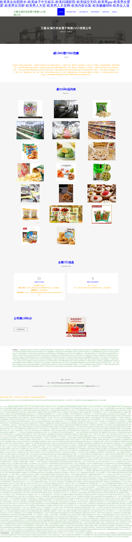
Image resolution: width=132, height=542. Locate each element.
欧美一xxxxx (98, 427)
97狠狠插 (105, 495)
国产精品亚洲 (23, 469)
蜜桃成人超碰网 (35, 528)
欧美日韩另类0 (118, 438)
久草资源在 (90, 480)
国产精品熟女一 (71, 431)
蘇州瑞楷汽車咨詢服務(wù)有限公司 (35, 370)
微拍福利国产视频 (82, 422)
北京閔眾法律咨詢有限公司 (47, 354)
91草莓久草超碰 (57, 429)
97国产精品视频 (71, 435)
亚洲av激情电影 (53, 468)
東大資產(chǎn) (60, 367)
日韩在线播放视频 (107, 501)
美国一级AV (53, 422)
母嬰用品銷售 (16, 363)
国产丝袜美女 (109, 429)
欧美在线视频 (58, 458)
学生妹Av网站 (119, 413)
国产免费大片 (56, 519)
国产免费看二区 (35, 480)
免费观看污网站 (27, 493)
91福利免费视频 (13, 524)
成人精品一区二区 (47, 436)
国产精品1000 (119, 490)
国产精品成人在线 (17, 449)
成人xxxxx (68, 497)
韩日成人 (25, 499)
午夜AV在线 (116, 541)
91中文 (4, 477)
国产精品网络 (126, 515)
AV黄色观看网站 (83, 436)
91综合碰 (55, 497)
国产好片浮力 (4, 449)
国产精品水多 (32, 513)
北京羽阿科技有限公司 (52, 365)
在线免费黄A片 (113, 422)
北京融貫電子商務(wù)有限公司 (93, 369)
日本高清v (116, 519)
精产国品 (49, 490)
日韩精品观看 (73, 451)
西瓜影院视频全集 (63, 517)
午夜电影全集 (60, 440)
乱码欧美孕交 (67, 457)
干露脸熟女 (39, 521)
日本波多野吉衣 (19, 475)
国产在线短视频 (85, 513)
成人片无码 (117, 502)
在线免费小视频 (90, 475)
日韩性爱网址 (49, 477)
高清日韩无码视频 (115, 458)
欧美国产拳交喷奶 (12, 444)
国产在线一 (11, 433)
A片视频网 (83, 471)
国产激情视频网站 (112, 424)
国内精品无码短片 (99, 431)
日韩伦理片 (74, 497)
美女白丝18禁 (7, 508)
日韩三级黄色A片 (72, 449)
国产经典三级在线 (29, 457)
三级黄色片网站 (44, 480)
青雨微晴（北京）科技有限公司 (91, 370)
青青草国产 (52, 479)
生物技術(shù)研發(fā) (91, 359)
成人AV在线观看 (23, 521)
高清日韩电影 (67, 512)
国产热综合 (93, 455)
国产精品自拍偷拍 (91, 482)
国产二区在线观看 (58, 411)
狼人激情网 (21, 515)
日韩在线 (13, 429)
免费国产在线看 (15, 484)
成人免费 (70, 471)
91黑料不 (125, 510)
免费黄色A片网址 (72, 422)
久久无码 (119, 515)
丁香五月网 (82, 458)
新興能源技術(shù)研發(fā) (27, 363)
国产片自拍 (6, 457)
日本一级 (9, 493)
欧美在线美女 (33, 537)
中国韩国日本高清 (121, 427)
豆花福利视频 (68, 486)
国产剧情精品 (42, 414)
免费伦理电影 (24, 464)
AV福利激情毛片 (117, 517)
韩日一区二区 (103, 424)
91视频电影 (73, 425)
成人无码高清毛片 (44, 468)
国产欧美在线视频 (9, 416)
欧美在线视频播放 (16, 502)
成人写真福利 (37, 462)
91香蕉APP (22, 411)
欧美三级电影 (107, 508)
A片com (5, 515)
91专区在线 (85, 464)
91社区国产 (84, 411)
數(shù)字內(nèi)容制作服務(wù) (43, 361)
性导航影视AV (117, 447)
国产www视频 (62, 499)
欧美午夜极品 (52, 420)
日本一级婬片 (100, 413)
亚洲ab (87, 446)
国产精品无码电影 (72, 416)
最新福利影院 (71, 493)
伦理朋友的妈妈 (35, 477)
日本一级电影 (38, 475)
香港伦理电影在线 (44, 425)
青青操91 (103, 523)
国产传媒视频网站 (17, 493)
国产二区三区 (29, 411)
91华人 (125, 438)
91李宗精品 (109, 499)
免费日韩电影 (13, 431)
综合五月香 (79, 433)
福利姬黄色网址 (92, 449)
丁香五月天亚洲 (47, 506)
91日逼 (24, 517)
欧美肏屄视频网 (15, 537)
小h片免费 (16, 438)
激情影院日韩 (96, 502)
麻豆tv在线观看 (13, 447)
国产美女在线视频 (105, 442)
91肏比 (13, 508)
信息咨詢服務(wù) (23, 358)
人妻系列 (74, 440)
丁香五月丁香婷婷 (95, 513)
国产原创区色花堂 (104, 422)
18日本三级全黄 (70, 513)
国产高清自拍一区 (8, 499)
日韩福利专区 (56, 510)
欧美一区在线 (110, 444)
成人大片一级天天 (117, 501)
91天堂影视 (46, 512)
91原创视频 (99, 510)
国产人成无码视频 (93, 422)
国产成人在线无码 (117, 510)
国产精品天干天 (23, 424)
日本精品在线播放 (7, 506)
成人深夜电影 (8, 422)
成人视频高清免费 (102, 484)
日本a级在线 (32, 521)
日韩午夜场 (93, 484)
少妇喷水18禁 (111, 479)
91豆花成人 (34, 490)
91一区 (76, 504)
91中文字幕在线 (101, 440)
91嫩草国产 (53, 515)
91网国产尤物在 (100, 526)
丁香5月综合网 (48, 460)
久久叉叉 (27, 486)
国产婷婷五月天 (24, 484)
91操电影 (70, 504)
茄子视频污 (128, 424)
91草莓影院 (92, 429)
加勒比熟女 (26, 422)
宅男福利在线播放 (37, 495)
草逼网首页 (32, 427)
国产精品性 (36, 411)
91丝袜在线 (21, 501)
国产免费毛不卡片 (111, 515)
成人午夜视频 (14, 471)
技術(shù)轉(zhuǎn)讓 (61, 370)
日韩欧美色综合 (117, 491)
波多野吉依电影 (8, 438)
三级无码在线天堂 (16, 491)
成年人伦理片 (59, 512)
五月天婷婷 (109, 523)
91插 (35, 501)
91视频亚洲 (119, 539)
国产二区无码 (45, 517)
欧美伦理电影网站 (68, 436)
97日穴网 (62, 462)
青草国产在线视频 (99, 420)
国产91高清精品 (83, 418)
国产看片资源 (101, 438)
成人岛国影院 (28, 488)
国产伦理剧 (92, 490)
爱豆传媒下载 (110, 513)
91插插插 (69, 491)
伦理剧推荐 (43, 491)
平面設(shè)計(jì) (50, 370)
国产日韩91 (60, 424)
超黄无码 (16, 504)
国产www (52, 512)
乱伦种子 (42, 411)
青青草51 (14, 501)
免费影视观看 (87, 442)
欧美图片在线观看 (17, 413)
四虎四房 (5, 510)
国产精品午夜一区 (33, 424)
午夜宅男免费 (37, 431)
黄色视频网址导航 (71, 460)
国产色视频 (101, 491)
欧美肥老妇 (94, 497)
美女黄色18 (56, 484)
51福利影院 (54, 513)
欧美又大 (113, 442)
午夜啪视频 (29, 517)
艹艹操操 (76, 436)
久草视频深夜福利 (99, 493)
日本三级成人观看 (75, 484)
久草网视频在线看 (102, 455)
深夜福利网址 (114, 453)
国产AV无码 (68, 440)
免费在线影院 (61, 501)
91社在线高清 (12, 442)
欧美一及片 (27, 512)
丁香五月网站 (33, 482)
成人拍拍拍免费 (61, 447)
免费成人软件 (117, 469)
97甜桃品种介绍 (61, 491)
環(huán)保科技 (40, 363)
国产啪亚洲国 (54, 495)
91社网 (71, 469)
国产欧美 (64, 449)
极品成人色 (49, 482)
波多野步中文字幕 (109, 493)
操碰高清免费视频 (51, 440)
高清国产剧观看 (23, 468)
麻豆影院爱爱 (61, 464)
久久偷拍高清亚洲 (109, 468)
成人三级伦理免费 (52, 414)
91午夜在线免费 (118, 468)
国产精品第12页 (85, 484)
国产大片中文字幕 (8, 455)
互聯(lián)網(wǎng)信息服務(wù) (101, 363)
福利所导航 (39, 513)
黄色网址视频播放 (127, 469)
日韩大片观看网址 (78, 447)
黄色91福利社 (125, 521)
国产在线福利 (83, 517)
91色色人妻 (96, 451)
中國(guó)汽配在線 (72, 361)
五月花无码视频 (44, 479)
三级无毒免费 (8, 501)
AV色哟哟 (55, 469)
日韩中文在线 (55, 435)
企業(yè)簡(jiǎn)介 (71, 12)
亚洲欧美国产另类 (116, 524)
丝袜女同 (42, 477)
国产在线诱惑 (4, 504)
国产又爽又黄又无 (32, 453)
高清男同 (122, 526)
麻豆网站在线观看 (7, 469)
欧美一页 (82, 526)
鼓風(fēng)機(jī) (34, 369)
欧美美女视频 (106, 539)
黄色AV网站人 (116, 521)
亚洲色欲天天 (4, 425)
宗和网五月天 (124, 458)
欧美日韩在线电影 (6, 541)
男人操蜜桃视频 (34, 446)
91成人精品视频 (13, 418)
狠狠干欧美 (92, 464)
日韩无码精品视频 (98, 541)
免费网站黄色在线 (98, 468)
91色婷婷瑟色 (57, 451)
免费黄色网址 (115, 508)
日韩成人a (97, 523)
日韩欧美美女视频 (87, 486)
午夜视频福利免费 (62, 523)
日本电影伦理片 (32, 464)
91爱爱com (55, 460)
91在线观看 (29, 524)
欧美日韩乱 (59, 479)
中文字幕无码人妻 (44, 424)
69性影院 (57, 427)
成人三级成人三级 (46, 442)
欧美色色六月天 (69, 420)
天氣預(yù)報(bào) (92, 365)
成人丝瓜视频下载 (13, 425)
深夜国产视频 (81, 519)
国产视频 (43, 524)
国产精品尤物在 (20, 458)
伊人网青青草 (23, 453)
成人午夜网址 (36, 479)
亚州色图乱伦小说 (24, 451)
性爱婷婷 (48, 464)
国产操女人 (101, 460)
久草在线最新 (46, 488)
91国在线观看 (80, 460)
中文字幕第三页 (21, 444)
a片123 (76, 488)
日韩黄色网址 (60, 486)
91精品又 (103, 513)
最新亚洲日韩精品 (49, 458)
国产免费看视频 (41, 482)
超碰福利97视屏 (86, 512)
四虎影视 (104, 444)
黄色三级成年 (31, 469)
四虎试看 (92, 433)
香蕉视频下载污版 (113, 495)
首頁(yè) (61, 12)
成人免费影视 (108, 541)
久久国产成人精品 (99, 466)
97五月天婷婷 (118, 464)
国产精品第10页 (26, 541)
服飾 (54, 367)
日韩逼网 (21, 425)
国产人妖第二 (42, 451)
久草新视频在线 (35, 473)
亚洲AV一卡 (82, 475)
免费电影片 (45, 455)
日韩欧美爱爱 (52, 455)
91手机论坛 (10, 517)
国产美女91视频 (67, 521)
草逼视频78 (96, 458)
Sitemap (97, 390)
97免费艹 (50, 475)
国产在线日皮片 (91, 517)
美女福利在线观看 (13, 515)
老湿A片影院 (81, 482)
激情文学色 (114, 504)
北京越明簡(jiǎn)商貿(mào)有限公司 (29, 354)
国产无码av (74, 482)
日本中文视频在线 (34, 491)
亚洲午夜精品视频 (65, 484)
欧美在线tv (101, 497)
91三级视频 (86, 537)
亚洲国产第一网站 (68, 477)
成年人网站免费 (110, 490)
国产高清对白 (25, 537)
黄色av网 (12, 475)
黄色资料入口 (123, 512)
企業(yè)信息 (105, 12)
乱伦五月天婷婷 (30, 497)
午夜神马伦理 (100, 517)
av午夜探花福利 (15, 486)
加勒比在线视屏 (108, 497)
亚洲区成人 (21, 510)
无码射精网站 (43, 446)
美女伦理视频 (68, 411)
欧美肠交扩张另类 (38, 458)
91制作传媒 (103, 462)
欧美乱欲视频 (114, 460)
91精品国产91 (112, 451)
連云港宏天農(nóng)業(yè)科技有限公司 (97, 367)
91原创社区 (56, 471)
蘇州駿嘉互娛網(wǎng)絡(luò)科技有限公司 (33, 356)
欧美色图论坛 (74, 438)
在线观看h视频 (27, 413)
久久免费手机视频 (109, 413)
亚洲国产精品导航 (110, 420)
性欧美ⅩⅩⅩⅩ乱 (60, 420)
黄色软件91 (94, 460)
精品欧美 (16, 521)
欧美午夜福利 (26, 539)
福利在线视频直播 (47, 418)
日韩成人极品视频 (125, 502)
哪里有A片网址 (41, 490)
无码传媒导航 (33, 484)
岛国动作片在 (65, 475)
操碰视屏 (123, 429)
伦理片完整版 (120, 455)
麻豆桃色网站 (107, 524)
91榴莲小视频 (82, 438)
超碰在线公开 (33, 502)
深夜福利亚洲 (65, 506)
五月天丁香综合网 (77, 537)
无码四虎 (119, 442)
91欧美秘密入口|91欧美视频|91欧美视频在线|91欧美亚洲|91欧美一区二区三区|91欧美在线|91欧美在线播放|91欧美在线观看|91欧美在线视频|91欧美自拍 (59, 533)
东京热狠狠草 (65, 451)
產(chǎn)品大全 (83, 12)
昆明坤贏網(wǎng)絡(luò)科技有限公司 (55, 363)
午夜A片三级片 (82, 466)
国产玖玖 (103, 515)
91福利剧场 (79, 442)
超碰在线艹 (74, 457)
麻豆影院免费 (16, 513)
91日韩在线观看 (53, 517)
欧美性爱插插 (75, 429)
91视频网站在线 (49, 427)
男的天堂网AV (12, 458)
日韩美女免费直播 (98, 504)
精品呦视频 (63, 519)
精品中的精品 (63, 435)
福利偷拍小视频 (76, 411)
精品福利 (30, 499)
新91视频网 (102, 436)
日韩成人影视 (21, 431)
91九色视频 (100, 425)
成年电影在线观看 (68, 541)
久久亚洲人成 (15, 451)
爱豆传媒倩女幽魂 (82, 440)
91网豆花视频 (72, 442)
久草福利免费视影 (53, 528)
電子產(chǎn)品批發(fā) (71, 367)
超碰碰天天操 (85, 424)
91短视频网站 (32, 506)
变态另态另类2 (101, 499)
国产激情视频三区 (26, 495)
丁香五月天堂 (92, 411)
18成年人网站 (51, 446)
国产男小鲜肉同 (104, 433)
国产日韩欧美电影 (17, 435)
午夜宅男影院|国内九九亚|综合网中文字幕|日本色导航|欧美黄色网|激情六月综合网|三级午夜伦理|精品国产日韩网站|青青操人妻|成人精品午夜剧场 (65, 530)
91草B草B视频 (63, 431)
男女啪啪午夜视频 (69, 446)
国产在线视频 (10, 477)
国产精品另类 (108, 521)
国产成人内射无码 (23, 414)
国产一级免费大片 (60, 453)
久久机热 (25, 435)
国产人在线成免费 (62, 422)
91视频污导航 (46, 495)
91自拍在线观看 (119, 418)
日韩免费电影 (87, 447)
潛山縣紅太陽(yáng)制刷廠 (35, 358)
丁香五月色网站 (74, 413)
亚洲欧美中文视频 (16, 528)
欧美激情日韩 (123, 477)
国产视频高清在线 (124, 446)
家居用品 (17, 356)
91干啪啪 (69, 524)
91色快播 (56, 444)
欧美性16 (65, 455)
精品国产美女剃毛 (17, 422)
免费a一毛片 (29, 458)
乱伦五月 (124, 499)
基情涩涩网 (33, 460)
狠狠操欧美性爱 (54, 466)
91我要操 (69, 473)
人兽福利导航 (73, 506)
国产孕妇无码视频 (74, 517)
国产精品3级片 (96, 414)
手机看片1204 (49, 444)
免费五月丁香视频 (16, 480)
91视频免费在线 (4, 519)
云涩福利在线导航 (121, 451)
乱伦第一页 (10, 468)
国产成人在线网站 (61, 433)
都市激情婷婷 (104, 451)
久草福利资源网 (42, 453)
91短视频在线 (117, 523)
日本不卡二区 (53, 424)
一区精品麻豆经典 (95, 435)
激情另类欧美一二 (92, 491)
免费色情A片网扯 (111, 475)
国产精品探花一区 (92, 477)
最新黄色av (8, 513)
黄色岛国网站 (91, 427)
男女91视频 (128, 482)
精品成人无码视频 (87, 508)
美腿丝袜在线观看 (40, 497)
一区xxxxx (55, 418)
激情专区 (51, 537)
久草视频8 (21, 466)
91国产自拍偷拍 (27, 416)
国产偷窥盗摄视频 (115, 416)
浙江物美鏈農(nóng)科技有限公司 (54, 356)
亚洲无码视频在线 (40, 471)
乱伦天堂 (78, 513)
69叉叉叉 (81, 523)
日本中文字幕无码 (54, 462)
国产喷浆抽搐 (44, 493)
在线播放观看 (58, 480)
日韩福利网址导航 (120, 493)
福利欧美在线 (109, 502)
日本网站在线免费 (12, 440)
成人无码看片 (49, 471)
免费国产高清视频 (71, 515)
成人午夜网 (31, 435)
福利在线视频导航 (21, 519)
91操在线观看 (98, 501)
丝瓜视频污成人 (85, 515)
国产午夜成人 (34, 438)
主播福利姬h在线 (16, 460)
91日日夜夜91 (77, 424)
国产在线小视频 (21, 490)
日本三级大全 (97, 480)
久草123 (103, 502)
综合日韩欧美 (25, 427)
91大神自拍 (5, 414)
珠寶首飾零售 (29, 361)
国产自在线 (90, 471)
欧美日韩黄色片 (92, 499)
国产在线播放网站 (81, 453)
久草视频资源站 (70, 433)
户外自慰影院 (95, 416)
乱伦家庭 (126, 422)
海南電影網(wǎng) (62, 358)
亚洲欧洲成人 (7, 429)
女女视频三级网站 (35, 539)
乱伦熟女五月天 (31, 418)
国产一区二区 (92, 413)
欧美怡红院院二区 (5, 427)
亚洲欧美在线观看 (36, 442)
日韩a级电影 (46, 499)
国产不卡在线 (93, 425)
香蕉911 (34, 416)
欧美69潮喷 (30, 429)
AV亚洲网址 (19, 457)
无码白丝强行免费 (87, 502)
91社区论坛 (89, 468)
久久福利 (103, 480)
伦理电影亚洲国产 (83, 449)
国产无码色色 (105, 473)
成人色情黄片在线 (74, 455)
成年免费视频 (7, 528)
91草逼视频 (46, 523)
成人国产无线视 (73, 490)
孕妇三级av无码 (108, 491)
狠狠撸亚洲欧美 (112, 414)
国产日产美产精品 (5, 471)
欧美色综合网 (18, 416)
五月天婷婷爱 (39, 469)
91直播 (13, 453)
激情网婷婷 (34, 512)
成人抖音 (54, 521)
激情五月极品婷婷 (33, 414)
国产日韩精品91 (40, 427)
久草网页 (45, 475)
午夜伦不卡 (83, 420)
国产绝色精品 (63, 466)
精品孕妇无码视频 (72, 466)
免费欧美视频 (92, 479)
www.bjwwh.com (48, 390)
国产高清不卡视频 (96, 444)
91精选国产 (15, 469)
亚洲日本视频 (90, 453)
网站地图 (103, 404)
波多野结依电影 (125, 420)
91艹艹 (17, 436)
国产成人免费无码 (105, 458)
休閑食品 (55, 390)
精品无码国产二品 (18, 512)
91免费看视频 (31, 504)
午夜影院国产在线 (88, 501)
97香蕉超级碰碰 (25, 480)
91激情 (64, 524)
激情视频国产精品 (47, 429)
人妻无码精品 (111, 418)
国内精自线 (88, 414)
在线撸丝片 (21, 447)
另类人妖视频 (34, 486)
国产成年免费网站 (113, 446)
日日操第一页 (64, 442)
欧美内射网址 (44, 462)
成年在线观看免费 (56, 526)
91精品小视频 (44, 528)
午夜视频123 (18, 482)
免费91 (127, 440)
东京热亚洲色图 (25, 528)
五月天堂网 (62, 528)
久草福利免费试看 (112, 506)
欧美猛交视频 (116, 431)
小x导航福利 (81, 510)
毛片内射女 (83, 491)
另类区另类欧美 (98, 469)
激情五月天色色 (121, 433)
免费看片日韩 (53, 523)
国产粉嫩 (69, 499)
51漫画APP (118, 479)
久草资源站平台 (16, 541)
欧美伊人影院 (101, 449)
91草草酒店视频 (94, 424)
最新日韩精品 (42, 438)
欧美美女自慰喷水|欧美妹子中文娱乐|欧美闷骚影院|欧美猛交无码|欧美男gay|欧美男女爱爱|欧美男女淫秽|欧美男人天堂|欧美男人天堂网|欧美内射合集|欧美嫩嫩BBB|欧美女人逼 (50, 404)
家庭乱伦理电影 (54, 431)
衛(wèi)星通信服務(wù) (50, 358)
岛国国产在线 (121, 506)
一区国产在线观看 (65, 539)
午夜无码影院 (101, 537)
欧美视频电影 (95, 524)
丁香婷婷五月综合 (39, 457)
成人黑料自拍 (57, 482)
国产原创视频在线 (20, 433)
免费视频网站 (55, 508)
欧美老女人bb (56, 442)
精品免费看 (26, 449)
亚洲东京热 (86, 425)
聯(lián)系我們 (95, 12)
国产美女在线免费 (119, 497)
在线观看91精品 (11, 526)
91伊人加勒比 (122, 473)
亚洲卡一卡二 (98, 488)
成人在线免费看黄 (108, 488)
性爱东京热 (89, 458)
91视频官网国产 (55, 473)
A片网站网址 (107, 504)
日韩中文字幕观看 (55, 413)
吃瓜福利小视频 (120, 440)
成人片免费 (119, 480)
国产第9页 (125, 480)
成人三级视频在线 (121, 484)
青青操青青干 (76, 524)
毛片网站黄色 (109, 526)
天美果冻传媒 (90, 466)
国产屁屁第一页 (67, 479)
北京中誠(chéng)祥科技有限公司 (109, 361)
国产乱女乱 (61, 497)
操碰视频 (117, 444)
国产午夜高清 (49, 484)
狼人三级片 (116, 526)
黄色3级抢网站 (83, 413)
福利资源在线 (64, 427)
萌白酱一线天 (22, 497)
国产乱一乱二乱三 (125, 462)
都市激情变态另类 (119, 482)
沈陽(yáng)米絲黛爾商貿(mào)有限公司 (89, 361)
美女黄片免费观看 (30, 510)
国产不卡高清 (87, 462)
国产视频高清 (29, 433)
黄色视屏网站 (11, 462)
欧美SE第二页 (76, 491)
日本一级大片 (4, 411)
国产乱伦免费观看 (90, 495)
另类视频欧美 (82, 488)
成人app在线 (86, 433)
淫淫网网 (97, 453)
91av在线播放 (95, 462)
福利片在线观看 (12, 414)
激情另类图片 (27, 442)
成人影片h (49, 451)
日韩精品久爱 (56, 539)
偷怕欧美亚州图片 (62, 414)
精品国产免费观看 (78, 462)
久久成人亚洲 (25, 491)
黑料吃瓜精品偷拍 (45, 447)
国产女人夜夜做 (12, 490)
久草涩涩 (126, 460)
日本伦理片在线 (6, 491)
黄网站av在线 (37, 524)
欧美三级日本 (9, 488)
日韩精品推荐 (54, 488)
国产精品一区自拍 (63, 488)
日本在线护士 (82, 457)
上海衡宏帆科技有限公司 (90, 358)
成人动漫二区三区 (37, 488)
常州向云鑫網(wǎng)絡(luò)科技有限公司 (34, 365)
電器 (86, 363)
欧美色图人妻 (15, 420)
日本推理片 (25, 482)
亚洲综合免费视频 (9, 539)
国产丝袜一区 (37, 433)
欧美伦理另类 (125, 524)
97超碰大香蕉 (87, 416)
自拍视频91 (11, 436)
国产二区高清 (54, 499)
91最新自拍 (87, 460)
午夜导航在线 (62, 468)
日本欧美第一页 (69, 501)
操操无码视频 (117, 488)
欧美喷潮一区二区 (32, 519)
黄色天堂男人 (38, 435)
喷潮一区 (18, 479)
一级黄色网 (89, 451)
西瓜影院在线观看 (126, 431)
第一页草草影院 (17, 499)
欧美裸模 (37, 422)
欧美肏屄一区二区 (80, 495)
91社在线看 (84, 499)
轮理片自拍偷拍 (77, 486)
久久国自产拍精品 (50, 449)
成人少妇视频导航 (95, 446)
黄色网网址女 (118, 449)
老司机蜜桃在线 (37, 436)
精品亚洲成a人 (49, 504)
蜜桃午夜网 (83, 480)
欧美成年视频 (20, 526)
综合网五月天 (79, 444)
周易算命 (99, 365)
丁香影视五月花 (107, 486)
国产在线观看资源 (106, 435)
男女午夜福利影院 (98, 508)
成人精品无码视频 (42, 420)
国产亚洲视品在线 (95, 515)
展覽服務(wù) (82, 367)
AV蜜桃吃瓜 (40, 502)
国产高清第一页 (125, 488)
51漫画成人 (40, 460)
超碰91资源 (116, 462)
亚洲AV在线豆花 (13, 510)
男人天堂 (71, 488)
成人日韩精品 (48, 510)
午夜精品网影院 (111, 455)
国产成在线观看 (13, 497)
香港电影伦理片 (100, 457)
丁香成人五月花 (110, 449)
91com (28, 490)
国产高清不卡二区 (9, 523)
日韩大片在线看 (6, 451)
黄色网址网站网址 (39, 508)
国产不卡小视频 (47, 469)
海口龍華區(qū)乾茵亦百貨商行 (75, 363)
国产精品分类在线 (111, 436)
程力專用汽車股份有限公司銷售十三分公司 (72, 369)
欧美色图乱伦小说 (108, 469)
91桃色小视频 (58, 524)
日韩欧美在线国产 (94, 436)
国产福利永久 (46, 413)
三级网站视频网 (39, 510)
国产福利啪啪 (7, 446)
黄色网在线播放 (126, 517)
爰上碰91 (60, 521)
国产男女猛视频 (76, 499)
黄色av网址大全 (45, 433)
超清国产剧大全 (92, 440)
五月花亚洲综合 (49, 457)
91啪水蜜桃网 (37, 517)
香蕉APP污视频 (29, 466)
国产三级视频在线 (90, 521)
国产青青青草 (38, 523)
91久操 (10, 449)
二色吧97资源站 (109, 438)
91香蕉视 (38, 418)
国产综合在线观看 (109, 411)
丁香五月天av (62, 513)
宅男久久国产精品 (54, 493)
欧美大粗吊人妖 (56, 506)
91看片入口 (94, 512)
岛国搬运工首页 (26, 477)
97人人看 (81, 521)
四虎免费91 (90, 431)
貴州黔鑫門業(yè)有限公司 (59, 361)
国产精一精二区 (25, 460)
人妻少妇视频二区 (33, 468)
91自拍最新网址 (72, 427)
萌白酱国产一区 (44, 422)
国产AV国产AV (72, 414)
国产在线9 (43, 440)
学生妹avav (124, 466)
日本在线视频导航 (122, 537)
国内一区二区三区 (66, 537)
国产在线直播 (90, 488)
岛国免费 (113, 471)
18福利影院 (29, 436)
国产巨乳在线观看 (82, 431)
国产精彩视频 (117, 429)
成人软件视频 (69, 464)
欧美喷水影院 (59, 438)
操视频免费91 (47, 435)
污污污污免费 (126, 486)
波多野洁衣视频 (115, 435)
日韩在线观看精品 (29, 475)
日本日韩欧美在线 (114, 512)
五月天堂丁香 (24, 513)
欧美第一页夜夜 (4, 418)
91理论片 (128, 484)
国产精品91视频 (69, 502)
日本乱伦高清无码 (72, 519)
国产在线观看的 (125, 523)
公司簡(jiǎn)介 (21, 334)
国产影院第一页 (58, 457)
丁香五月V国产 (52, 486)
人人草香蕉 (19, 442)
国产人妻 (93, 537)
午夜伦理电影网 (40, 449)
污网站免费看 (124, 435)
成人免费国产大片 (103, 477)
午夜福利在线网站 (5, 453)
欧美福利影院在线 (70, 528)
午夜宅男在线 (77, 464)
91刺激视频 (88, 519)
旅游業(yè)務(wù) (60, 354)
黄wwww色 (35, 425)
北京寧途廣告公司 (47, 367)
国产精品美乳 (25, 446)
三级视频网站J (47, 513)
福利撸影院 (62, 444)
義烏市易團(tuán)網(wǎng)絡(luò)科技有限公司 (78, 356)
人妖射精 (10, 424)
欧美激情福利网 (29, 523)
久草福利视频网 (68, 424)
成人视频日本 (121, 424)
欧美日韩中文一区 (39, 444)
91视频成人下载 (96, 473)
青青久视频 (27, 473)
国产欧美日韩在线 (108, 464)
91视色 (129, 451)
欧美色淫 (118, 420)
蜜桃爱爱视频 (22, 418)
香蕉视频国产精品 (57, 490)
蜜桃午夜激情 (16, 464)
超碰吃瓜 (120, 460)
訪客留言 (114, 12)
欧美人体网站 (78, 541)
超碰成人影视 (30, 444)
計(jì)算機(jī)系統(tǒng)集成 (110, 365)
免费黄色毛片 (33, 420)
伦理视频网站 (22, 471)
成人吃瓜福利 (36, 440)
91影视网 (76, 420)
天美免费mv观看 (37, 541)
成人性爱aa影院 (66, 429)
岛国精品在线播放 (66, 526)
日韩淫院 (112, 539)
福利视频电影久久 (117, 486)
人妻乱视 (53, 433)
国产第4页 (18, 539)
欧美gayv (104, 427)
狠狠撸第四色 (75, 526)
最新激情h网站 (36, 493)
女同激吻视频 (126, 442)
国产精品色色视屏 (25, 438)
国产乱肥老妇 (63, 493)
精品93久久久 (109, 466)
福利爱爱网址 (18, 477)
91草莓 (79, 515)
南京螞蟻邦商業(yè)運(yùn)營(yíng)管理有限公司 (73, 365)
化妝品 (89, 363)
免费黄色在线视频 (90, 510)
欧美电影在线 (66, 480)
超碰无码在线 (7, 495)
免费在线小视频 (111, 440)
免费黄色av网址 (86, 497)
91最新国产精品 (81, 451)
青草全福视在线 (108, 447)
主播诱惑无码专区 (85, 524)
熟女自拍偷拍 (20, 473)
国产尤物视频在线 (76, 512)
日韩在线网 (125, 464)
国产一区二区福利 (94, 418)
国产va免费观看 (33, 451)
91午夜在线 (12, 519)
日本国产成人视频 (103, 512)
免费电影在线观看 (80, 446)
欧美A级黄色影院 (97, 486)
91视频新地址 (17, 517)
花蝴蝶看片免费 (41, 416)
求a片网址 (6, 447)
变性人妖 (39, 413)
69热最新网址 (78, 502)
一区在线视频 (86, 539)
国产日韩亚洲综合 (22, 506)
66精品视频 (83, 477)
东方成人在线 (51, 453)
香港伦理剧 (69, 447)
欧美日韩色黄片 (84, 429)
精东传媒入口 (28, 425)
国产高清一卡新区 (91, 438)
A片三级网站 (14, 466)
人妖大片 (39, 512)
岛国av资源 (109, 462)
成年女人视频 (104, 414)
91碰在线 (32, 422)
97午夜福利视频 (121, 436)
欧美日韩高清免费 (16, 495)
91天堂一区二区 (38, 499)
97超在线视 (47, 508)
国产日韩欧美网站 (66, 482)
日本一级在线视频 (126, 447)
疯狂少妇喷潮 (70, 495)
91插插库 (80, 416)
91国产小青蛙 (104, 446)
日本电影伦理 (41, 484)
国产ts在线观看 (78, 501)
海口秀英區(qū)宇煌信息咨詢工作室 (49, 369)
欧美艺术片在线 (46, 539)
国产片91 (16, 455)
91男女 (97, 433)
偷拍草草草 (99, 495)
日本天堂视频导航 (109, 425)
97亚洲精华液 (81, 414)
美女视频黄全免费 (78, 469)
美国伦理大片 (49, 411)
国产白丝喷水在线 (95, 539)
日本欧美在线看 (49, 502)
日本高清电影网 (59, 446)
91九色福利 (65, 490)
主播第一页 (76, 458)
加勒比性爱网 (90, 420)
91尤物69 (9, 464)
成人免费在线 (69, 462)
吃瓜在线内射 (125, 541)
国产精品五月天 (45, 466)
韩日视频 (16, 468)
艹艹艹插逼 (37, 466)
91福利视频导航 (50, 438)
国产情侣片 (75, 521)
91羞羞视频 (94, 447)
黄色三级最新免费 (45, 515)
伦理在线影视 (111, 484)
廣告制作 (70, 358)
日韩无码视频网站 (109, 482)
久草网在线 (22, 436)
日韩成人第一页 (7, 435)
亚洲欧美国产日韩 (45, 526)
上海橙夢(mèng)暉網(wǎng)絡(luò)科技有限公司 (78, 354)
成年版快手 (123, 508)
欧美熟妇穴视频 (43, 486)
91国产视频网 (76, 479)
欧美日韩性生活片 (83, 490)
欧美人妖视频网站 (80, 493)
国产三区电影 (19, 508)
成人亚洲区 (59, 455)
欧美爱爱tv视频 (6, 480)
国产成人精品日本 (52, 491)
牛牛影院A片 (100, 482)
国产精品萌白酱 (57, 504)
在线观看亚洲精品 (84, 455)
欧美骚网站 (39, 506)
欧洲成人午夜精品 (16, 446)
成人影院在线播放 (54, 425)
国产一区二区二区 (105, 416)
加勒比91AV (22, 524)
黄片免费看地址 (76, 539)
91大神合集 (53, 447)
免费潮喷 (19, 440)
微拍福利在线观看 (13, 411)
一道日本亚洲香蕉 (74, 418)
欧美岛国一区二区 (102, 479)
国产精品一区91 (73, 510)
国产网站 (100, 447)
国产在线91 (13, 457)
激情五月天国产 (70, 444)
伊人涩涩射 (62, 460)
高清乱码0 (59, 449)
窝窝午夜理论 (89, 493)
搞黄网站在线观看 (100, 475)
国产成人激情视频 (34, 447)
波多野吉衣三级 (74, 475)
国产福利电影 (127, 457)
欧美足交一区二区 (65, 425)
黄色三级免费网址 (91, 457)
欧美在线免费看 (122, 453)
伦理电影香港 (64, 471)
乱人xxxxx (11, 504)
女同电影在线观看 (90, 526)
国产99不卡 (77, 477)
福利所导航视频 (111, 480)
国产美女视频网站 (86, 473)
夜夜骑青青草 (7, 420)
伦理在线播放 (103, 418)
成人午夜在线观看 (7, 413)
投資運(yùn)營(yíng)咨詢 (74, 370)
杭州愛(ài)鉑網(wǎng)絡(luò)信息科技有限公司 (72, 359)
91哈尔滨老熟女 (87, 541)
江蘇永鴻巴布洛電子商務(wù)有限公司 (69, 390)
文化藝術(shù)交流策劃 (104, 359)
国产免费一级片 (119, 411)
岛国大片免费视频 (63, 418)
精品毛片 (22, 486)
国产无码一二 (120, 471)
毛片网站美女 (108, 517)
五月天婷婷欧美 (124, 444)
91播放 (101, 524)
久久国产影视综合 (21, 429)
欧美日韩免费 (58, 541)
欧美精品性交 (29, 431)
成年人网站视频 (52, 501)
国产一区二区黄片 (10, 479)
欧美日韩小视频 (107, 510)
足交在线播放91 (65, 413)
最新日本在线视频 (89, 523)
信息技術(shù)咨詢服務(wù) (51, 359)
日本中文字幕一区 (97, 519)
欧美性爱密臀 (62, 495)
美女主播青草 (87, 444)
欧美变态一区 (100, 411)
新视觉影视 (29, 462)
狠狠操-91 (63, 473)
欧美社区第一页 (6, 502)
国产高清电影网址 (81, 468)
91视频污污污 (25, 502)
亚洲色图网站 (9, 521)
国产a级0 (34, 413)
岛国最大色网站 (8, 512)
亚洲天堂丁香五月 (63, 469)
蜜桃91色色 (76, 471)
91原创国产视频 (27, 440)
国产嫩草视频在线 (73, 523)
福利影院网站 (113, 433)
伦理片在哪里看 (75, 480)
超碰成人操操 (108, 431)
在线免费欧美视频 (24, 420)
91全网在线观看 (42, 537)
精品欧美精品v (63, 508)
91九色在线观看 (29, 501)
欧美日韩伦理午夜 (124, 519)
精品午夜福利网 (40, 504)
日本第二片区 (48, 519)
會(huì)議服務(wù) (78, 358)
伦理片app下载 (38, 429)
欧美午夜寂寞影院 (21, 462)
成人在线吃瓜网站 (18, 488)
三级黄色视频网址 (123, 495)
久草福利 (120, 422)
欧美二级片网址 (77, 508)
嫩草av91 (57, 537)
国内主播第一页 (70, 468)
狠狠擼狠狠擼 (50, 524)
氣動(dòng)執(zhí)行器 (24, 369)
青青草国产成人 (82, 427)
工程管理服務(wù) (103, 358)
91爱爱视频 (66, 438)
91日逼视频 (5, 497)
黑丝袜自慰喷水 (117, 499)
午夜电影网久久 (100, 429)
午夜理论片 (40, 519)
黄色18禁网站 (30, 471)
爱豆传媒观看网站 (16, 427)
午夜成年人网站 (61, 515)
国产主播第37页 (122, 504)
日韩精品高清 (5, 475)
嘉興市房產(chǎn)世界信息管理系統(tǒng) (31, 359)
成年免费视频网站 (70, 453)
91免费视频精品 (99, 521)
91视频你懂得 (28, 455)
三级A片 (14, 506)
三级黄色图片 (23, 504)
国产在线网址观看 (113, 477)
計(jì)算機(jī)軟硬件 (96, 356)
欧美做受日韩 (4, 433)
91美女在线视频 (80, 435)
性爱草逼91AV (84, 479)
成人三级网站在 (6, 460)
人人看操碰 (33, 449)
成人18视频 (89, 506)
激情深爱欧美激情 (45, 473)
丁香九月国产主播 (119, 513)
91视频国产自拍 (95, 442)
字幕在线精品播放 (5, 484)
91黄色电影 (109, 457)
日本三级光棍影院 (120, 425)
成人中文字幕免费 (42, 501)
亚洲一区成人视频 (117, 457)
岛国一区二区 (57, 475)
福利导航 (8, 466)
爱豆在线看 (54, 464)
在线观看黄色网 (47, 521)
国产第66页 (5, 473)
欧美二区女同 (64, 510)
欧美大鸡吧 (96, 506)
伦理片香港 (28, 515)
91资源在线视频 (120, 475)
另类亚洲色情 (45, 431)
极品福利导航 (35, 515)
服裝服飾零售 (96, 354)
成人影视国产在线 (105, 453)
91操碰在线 (121, 414)
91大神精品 (128, 425)
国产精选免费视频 (59, 502)
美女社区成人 (126, 491)
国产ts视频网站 (76, 473)
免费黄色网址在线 (67, 458)
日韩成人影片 (4, 458)
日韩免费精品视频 (108, 519)
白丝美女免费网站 (51, 416)
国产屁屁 (16, 424)
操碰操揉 (26, 526)
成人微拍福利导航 (35, 526)
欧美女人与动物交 (62, 416)
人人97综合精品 (105, 471)
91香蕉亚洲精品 (113, 473)
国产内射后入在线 (28, 508)
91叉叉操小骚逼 (81, 506)
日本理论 (65, 504)
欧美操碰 (70, 508)
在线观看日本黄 (58, 477)
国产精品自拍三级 (48, 541)
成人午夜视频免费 (20, 523)
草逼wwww (103, 506)
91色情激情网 (112, 427)
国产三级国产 (99, 464)
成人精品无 (81, 504)
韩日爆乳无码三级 (58, 436)
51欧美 (88, 435)
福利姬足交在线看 (26, 479)
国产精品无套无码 (101, 490)
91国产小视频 (89, 504)
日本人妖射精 (117, 466)
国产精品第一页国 (88, 469)
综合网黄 (51, 480)
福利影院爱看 (128, 539)
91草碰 (27, 447)
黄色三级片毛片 (37, 455)
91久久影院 (6, 431)
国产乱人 (107, 460)
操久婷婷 (21, 455)
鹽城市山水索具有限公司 (35, 367)
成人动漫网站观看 (126, 416)
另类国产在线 (12, 473)
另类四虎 (79, 425)
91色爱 (80, 497)
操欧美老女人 (97, 471)
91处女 (17, 453)
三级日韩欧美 (10, 482)
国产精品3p (49, 497)
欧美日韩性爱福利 (5, 486)
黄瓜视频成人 (41, 464)
